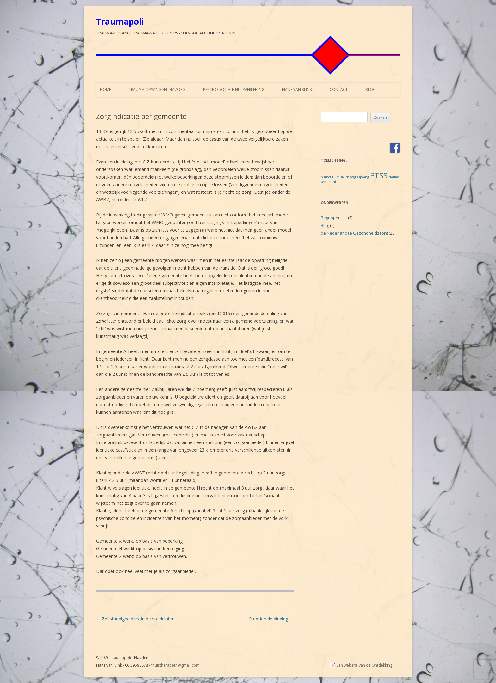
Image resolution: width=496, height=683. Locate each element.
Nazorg (350, 177)
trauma (394, 177)
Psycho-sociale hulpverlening (233, 89)
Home (105, 89)
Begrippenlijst (334, 218)
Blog (370, 89)
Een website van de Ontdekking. (365, 665)
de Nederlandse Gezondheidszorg (354, 233)
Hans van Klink (297, 89)
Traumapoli (120, 21)
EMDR (339, 177)
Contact (339, 89)
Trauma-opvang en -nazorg (157, 89)
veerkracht (328, 182)
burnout (327, 177)
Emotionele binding (271, 619)
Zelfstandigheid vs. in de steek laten (135, 619)
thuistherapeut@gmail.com (175, 665)
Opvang (363, 177)
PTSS (379, 175)
